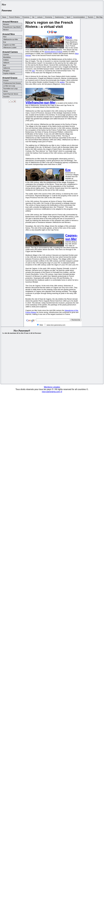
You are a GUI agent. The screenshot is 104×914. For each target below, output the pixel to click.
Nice (68, 37)
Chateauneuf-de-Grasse (12, 83)
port (33, 71)
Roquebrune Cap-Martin (12, 27)
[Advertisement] (50, 5)
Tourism (90, 17)
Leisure (40, 17)
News (4, 17)
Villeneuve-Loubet (9, 47)
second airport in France (53, 52)
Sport (68, 17)
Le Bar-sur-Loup (9, 86)
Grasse (5, 80)
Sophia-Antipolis (9, 73)
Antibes (6, 60)
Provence (25, 17)
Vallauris (6, 63)
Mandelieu (7, 57)
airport (62, 82)
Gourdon (6, 97)
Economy (48, 17)
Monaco (6, 24)
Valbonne (6, 68)
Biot (4, 65)
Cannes (6, 54)
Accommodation (79, 17)
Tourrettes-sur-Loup (10, 88)
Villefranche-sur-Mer (40, 102)
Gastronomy (59, 17)
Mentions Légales (52, 387)
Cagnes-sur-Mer (71, 237)
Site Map (99, 17)
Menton (6, 30)
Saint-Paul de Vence (10, 94)
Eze (68, 170)
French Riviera (14, 17)
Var (33, 17)
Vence (5, 91)
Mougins (6, 71)
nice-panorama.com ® (52, 392)
